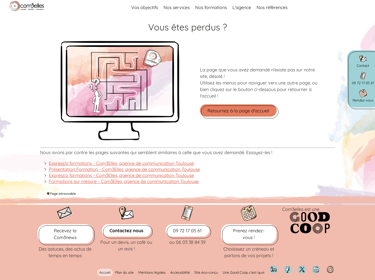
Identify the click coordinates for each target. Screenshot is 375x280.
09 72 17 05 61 (187, 231)
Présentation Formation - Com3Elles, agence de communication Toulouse (124, 169)
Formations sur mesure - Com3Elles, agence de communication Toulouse (124, 181)
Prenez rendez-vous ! (249, 234)
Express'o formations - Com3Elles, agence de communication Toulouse (121, 163)
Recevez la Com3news (65, 234)
